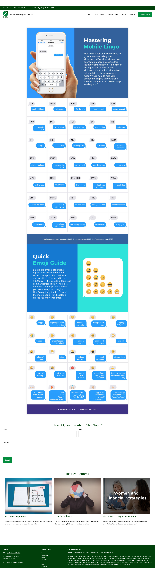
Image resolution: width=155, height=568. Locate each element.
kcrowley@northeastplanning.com (13, 553)
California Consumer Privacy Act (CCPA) (127, 559)
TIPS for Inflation (63, 507)
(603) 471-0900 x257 (46, 2)
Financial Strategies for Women (119, 507)
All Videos (45, 562)
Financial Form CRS (75, 540)
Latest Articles (46, 560)
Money (44, 555)
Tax (43, 553)
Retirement (45, 544)
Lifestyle (44, 557)
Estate (43, 548)
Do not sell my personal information (113, 561)
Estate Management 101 (17, 507)
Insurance (44, 551)
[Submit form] (7, 451)
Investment (45, 546)
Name (5, 420)
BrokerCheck (109, 544)
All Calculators (46, 564)
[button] (89, 9)
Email (80, 420)
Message (6, 433)
